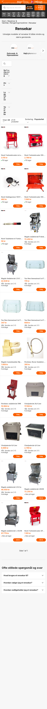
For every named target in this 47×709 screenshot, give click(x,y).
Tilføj (18, 164)
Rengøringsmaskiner (18, 23)
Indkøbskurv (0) (40, 7)
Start (4, 21)
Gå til (41, 498)
